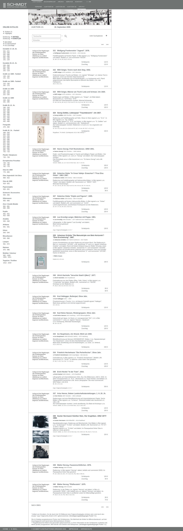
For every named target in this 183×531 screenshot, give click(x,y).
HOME (5, 529)
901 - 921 (6, 214)
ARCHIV (61, 1)
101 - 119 (6, 70)
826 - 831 (6, 189)
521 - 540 (6, 136)
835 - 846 (6, 195)
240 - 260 (6, 100)
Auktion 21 (7, 32)
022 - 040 (6, 53)
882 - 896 (6, 208)
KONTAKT (78, 1)
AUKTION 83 (60, 6)
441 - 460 (6, 119)
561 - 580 (6, 139)
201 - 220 (6, 93)
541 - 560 (6, 138)
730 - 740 (6, 163)
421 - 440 (6, 118)
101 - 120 (6, 59)
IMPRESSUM (73, 529)
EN (90, 1)
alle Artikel (7, 42)
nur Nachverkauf (9, 44)
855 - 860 (6, 200)
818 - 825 (6, 183)
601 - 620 (6, 143)
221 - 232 (6, 94)
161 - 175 (6, 85)
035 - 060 (6, 65)
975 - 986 (6, 250)
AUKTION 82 (71, 6)
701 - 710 (6, 151)
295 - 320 (6, 107)
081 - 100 (6, 58)
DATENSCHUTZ (86, 529)
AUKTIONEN (37, 1)
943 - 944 (6, 232)
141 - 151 (6, 78)
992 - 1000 (6, 255)
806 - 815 (6, 178)
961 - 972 (6, 244)
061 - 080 (6, 56)
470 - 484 (6, 127)
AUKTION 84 (48, 6)
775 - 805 (6, 172)
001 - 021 (6, 51)
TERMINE (38, 6)
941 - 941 (6, 227)
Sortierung (11, 37)
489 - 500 (6, 133)
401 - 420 (6, 116)
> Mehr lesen (57, 256)
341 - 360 (6, 111)
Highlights (7, 33)
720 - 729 (6, 157)
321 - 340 (6, 109)
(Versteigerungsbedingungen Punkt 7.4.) (83, 516)
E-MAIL (14, 529)
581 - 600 (6, 141)
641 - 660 (6, 146)
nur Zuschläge (8, 45)
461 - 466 (6, 121)
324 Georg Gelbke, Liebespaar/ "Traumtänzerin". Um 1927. (77, 113)
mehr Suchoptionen (96, 36)
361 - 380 (6, 113)
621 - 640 (6, 145)
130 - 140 (6, 76)
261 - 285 (6, 102)
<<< (102, 44)
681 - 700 (6, 150)
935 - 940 (6, 221)
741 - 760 (6, 164)
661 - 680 (6, 148)
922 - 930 (6, 215)
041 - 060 (6, 54)
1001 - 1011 (7, 257)
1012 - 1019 (7, 263)
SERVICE (69, 1)
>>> (107, 44)
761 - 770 (6, 166)
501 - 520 (6, 134)
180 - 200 (6, 91)
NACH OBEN (35, 505)
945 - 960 (6, 238)
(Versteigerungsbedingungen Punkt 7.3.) (93, 524)
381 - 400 (6, 114)
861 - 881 (6, 206)
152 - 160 (6, 83)
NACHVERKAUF (50, 1)
